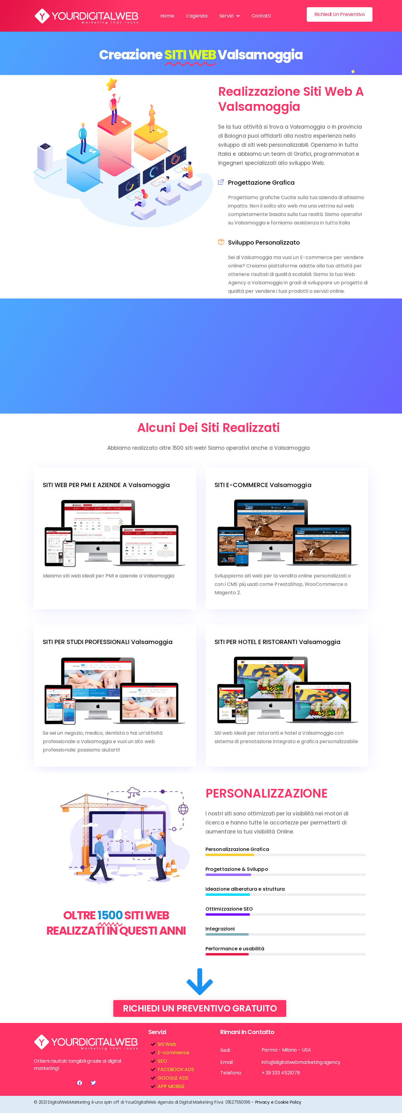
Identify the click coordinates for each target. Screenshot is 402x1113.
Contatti (261, 15)
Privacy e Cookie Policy (278, 1102)
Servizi (229, 16)
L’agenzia (196, 15)
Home (167, 15)
